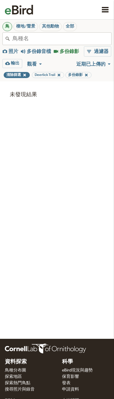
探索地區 (13, 376)
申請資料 (70, 389)
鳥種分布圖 (15, 370)
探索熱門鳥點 (17, 383)
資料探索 (16, 362)
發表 (66, 383)
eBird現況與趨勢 (77, 370)
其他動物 (50, 26)
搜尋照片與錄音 (20, 389)
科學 (67, 362)
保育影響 (70, 376)
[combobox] (61, 39)
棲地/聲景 (25, 26)
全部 (70, 26)
